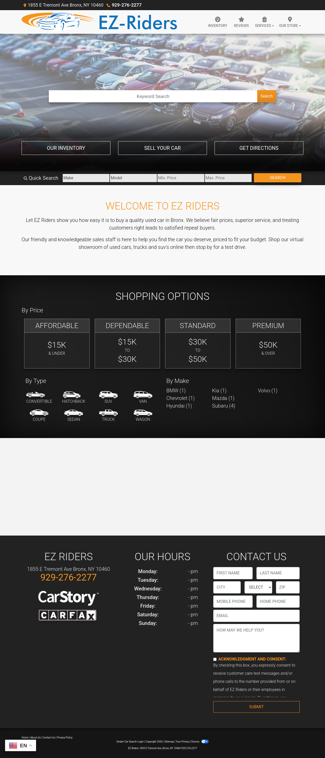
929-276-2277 (126, 5)
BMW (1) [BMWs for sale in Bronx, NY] (176, 391)
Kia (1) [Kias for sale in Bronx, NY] (219, 391)
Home (25, 737)
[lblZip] (288, 587)
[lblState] (258, 587)
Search (267, 96)
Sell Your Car (162, 148)
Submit (256, 706)
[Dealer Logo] (99, 22)
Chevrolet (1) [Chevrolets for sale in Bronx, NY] (180, 398)
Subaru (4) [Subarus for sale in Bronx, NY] (223, 406)
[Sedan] (73, 416)
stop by (204, 247)
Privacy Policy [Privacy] (65, 737)
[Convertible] (39, 398)
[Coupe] (39, 416)
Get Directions (259, 148)
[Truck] (108, 416)
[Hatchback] (74, 398)
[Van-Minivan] (143, 398)
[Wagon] (143, 416)
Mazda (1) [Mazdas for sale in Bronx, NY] (223, 398)
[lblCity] (227, 587)
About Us (35, 737)
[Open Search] (153, 96)
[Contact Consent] (215, 659)
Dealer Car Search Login (130, 741)
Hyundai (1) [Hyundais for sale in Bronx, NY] (179, 406)
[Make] (86, 178)
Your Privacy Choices (192, 741)
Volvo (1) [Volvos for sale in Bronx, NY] (268, 391)
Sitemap (169, 741)
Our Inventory (66, 148)
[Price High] (228, 178)
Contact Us (49, 737)
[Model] (133, 178)
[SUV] (108, 398)
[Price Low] (181, 178)
